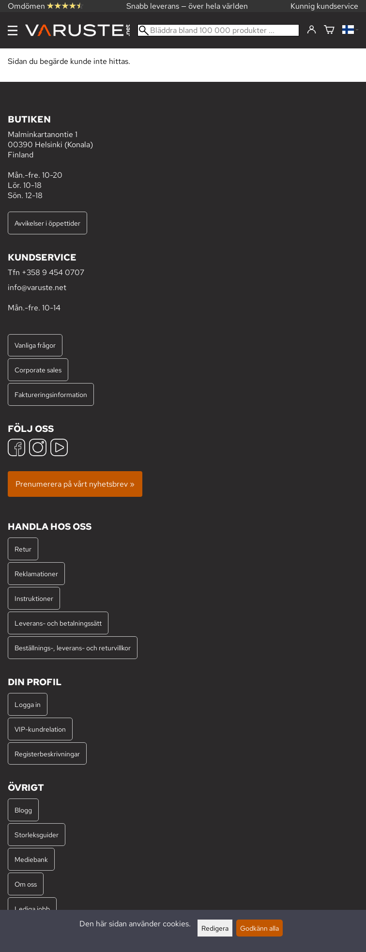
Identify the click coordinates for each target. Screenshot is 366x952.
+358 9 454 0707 (53, 272)
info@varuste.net (37, 287)
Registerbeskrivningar (47, 753)
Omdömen (45, 6)
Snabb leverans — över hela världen (187, 6)
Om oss (26, 884)
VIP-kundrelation (40, 729)
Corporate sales (38, 369)
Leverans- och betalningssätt (58, 623)
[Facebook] (16, 449)
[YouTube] (59, 449)
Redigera (215, 928)
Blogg (23, 809)
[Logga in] (311, 30)
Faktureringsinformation (51, 394)
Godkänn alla (259, 928)
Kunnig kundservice (324, 6)
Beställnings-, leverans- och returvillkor (73, 647)
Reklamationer (36, 573)
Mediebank (31, 859)
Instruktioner (34, 598)
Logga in (28, 704)
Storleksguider (37, 834)
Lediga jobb (32, 908)
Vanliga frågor (35, 345)
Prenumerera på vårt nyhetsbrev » (75, 484)
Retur (23, 548)
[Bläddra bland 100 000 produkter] (218, 30)
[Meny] (12, 30)
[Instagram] (37, 449)
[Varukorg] (329, 30)
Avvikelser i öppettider (47, 223)
